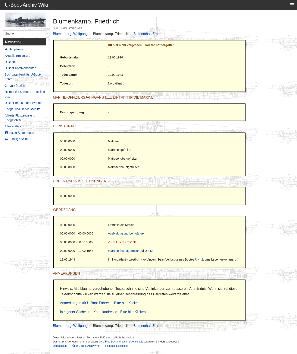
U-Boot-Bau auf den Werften (23, 103)
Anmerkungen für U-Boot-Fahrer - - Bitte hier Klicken (100, 303)
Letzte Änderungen (21, 132)
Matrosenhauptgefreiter (123, 250)
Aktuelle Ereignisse (17, 55)
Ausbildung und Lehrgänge (126, 233)
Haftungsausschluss (116, 345)
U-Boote (10, 62)
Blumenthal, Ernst (146, 34)
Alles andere (13, 126)
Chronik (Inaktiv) (15, 85)
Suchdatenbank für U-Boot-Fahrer (23, 77)
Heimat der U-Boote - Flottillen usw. (25, 94)
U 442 (149, 250)
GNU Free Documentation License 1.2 (120, 341)
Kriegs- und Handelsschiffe (22, 109)
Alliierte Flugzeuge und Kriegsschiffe (20, 118)
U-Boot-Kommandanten (20, 68)
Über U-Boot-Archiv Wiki (86, 345)
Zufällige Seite (18, 139)
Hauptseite (16, 49)
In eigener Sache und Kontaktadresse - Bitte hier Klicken (103, 312)
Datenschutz (60, 345)
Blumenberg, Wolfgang (70, 34)
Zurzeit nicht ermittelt (122, 242)
